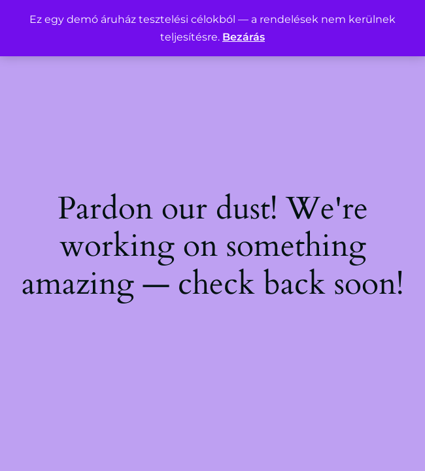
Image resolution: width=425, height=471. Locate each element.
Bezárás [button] (243, 37)
